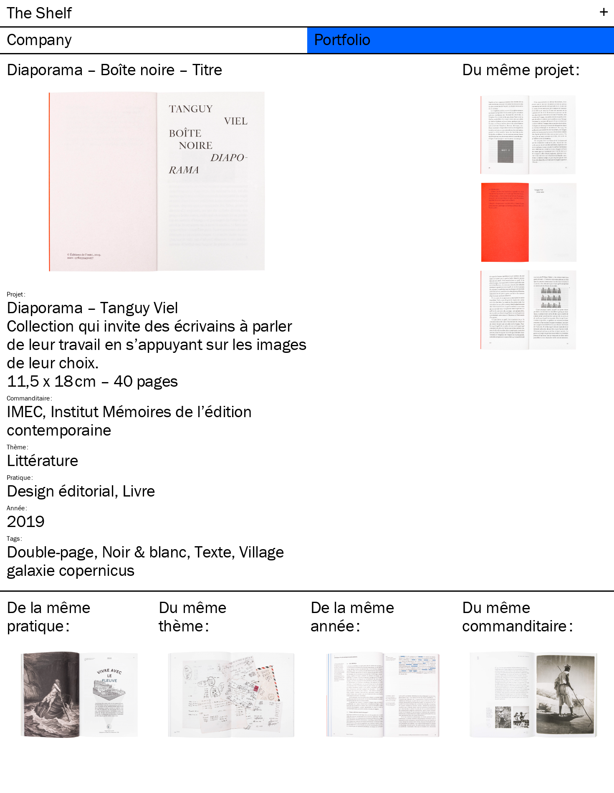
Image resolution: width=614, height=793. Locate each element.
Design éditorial (60, 490)
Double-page (50, 551)
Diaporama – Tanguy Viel (92, 307)
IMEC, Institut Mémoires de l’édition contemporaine (129, 420)
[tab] (153, 40)
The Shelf (39, 12)
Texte (213, 551)
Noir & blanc (144, 551)
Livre (138, 490)
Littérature (42, 460)
